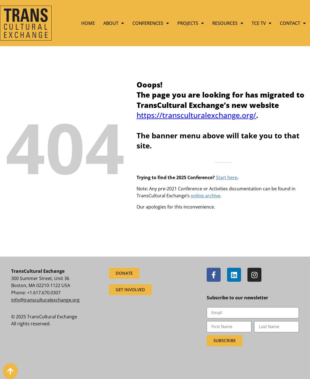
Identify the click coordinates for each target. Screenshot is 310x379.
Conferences (150, 23)
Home (88, 23)
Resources (227, 23)
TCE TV (261, 23)
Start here (226, 177)
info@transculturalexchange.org (45, 300)
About (113, 23)
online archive (205, 196)
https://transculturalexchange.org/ (196, 115)
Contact (293, 23)
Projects (190, 23)
